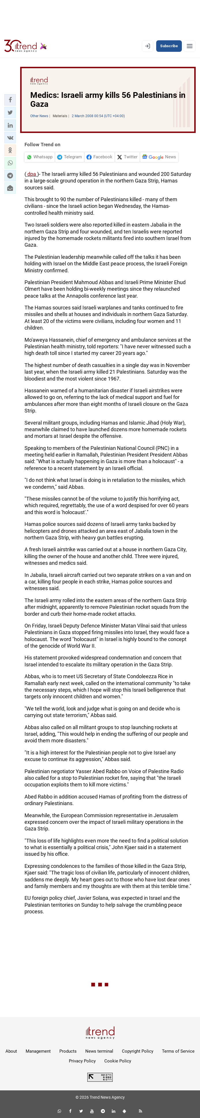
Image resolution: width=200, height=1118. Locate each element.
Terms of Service (178, 1051)
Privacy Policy (82, 1061)
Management (38, 1051)
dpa (31, 174)
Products (68, 1051)
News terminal (99, 1051)
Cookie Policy (117, 1061)
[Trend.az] (25, 46)
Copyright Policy (137, 1051)
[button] (10, 100)
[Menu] (190, 46)
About (11, 1051)
